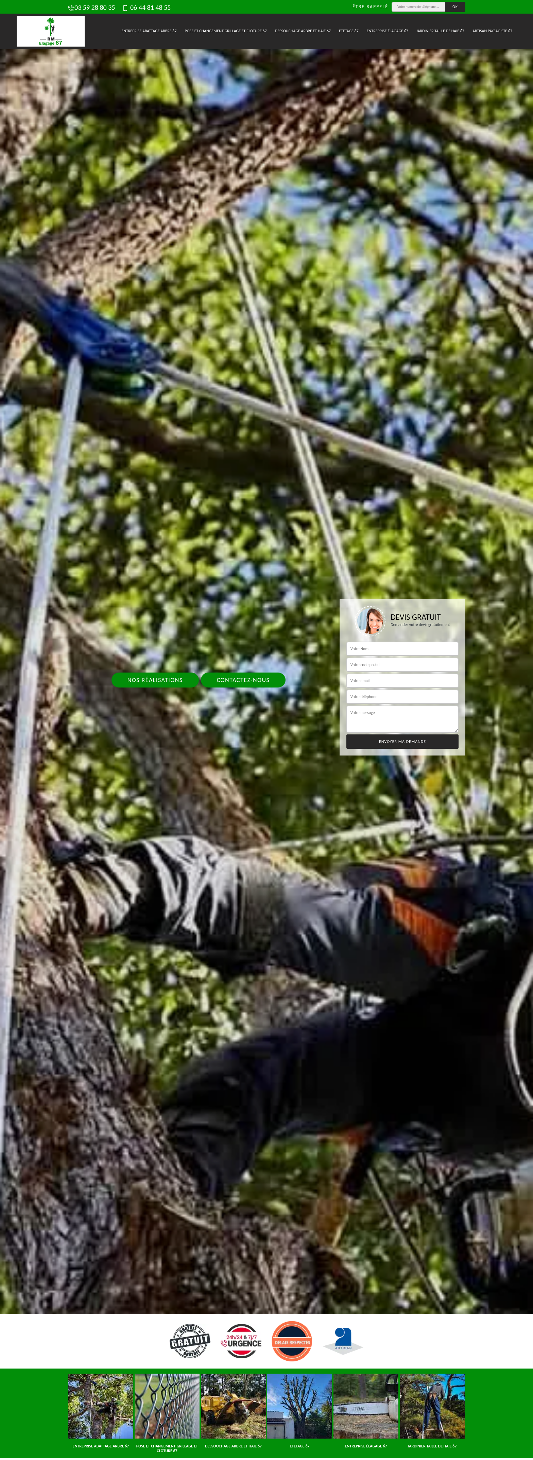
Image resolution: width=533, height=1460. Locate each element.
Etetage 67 (349, 31)
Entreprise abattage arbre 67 (148, 31)
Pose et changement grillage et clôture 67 (225, 31)
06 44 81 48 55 (146, 7)
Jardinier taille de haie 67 (440, 31)
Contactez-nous (243, 680)
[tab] (266, 730)
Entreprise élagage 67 (387, 31)
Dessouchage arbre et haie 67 (303, 31)
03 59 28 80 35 (91, 7)
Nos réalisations (155, 680)
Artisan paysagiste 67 (492, 31)
